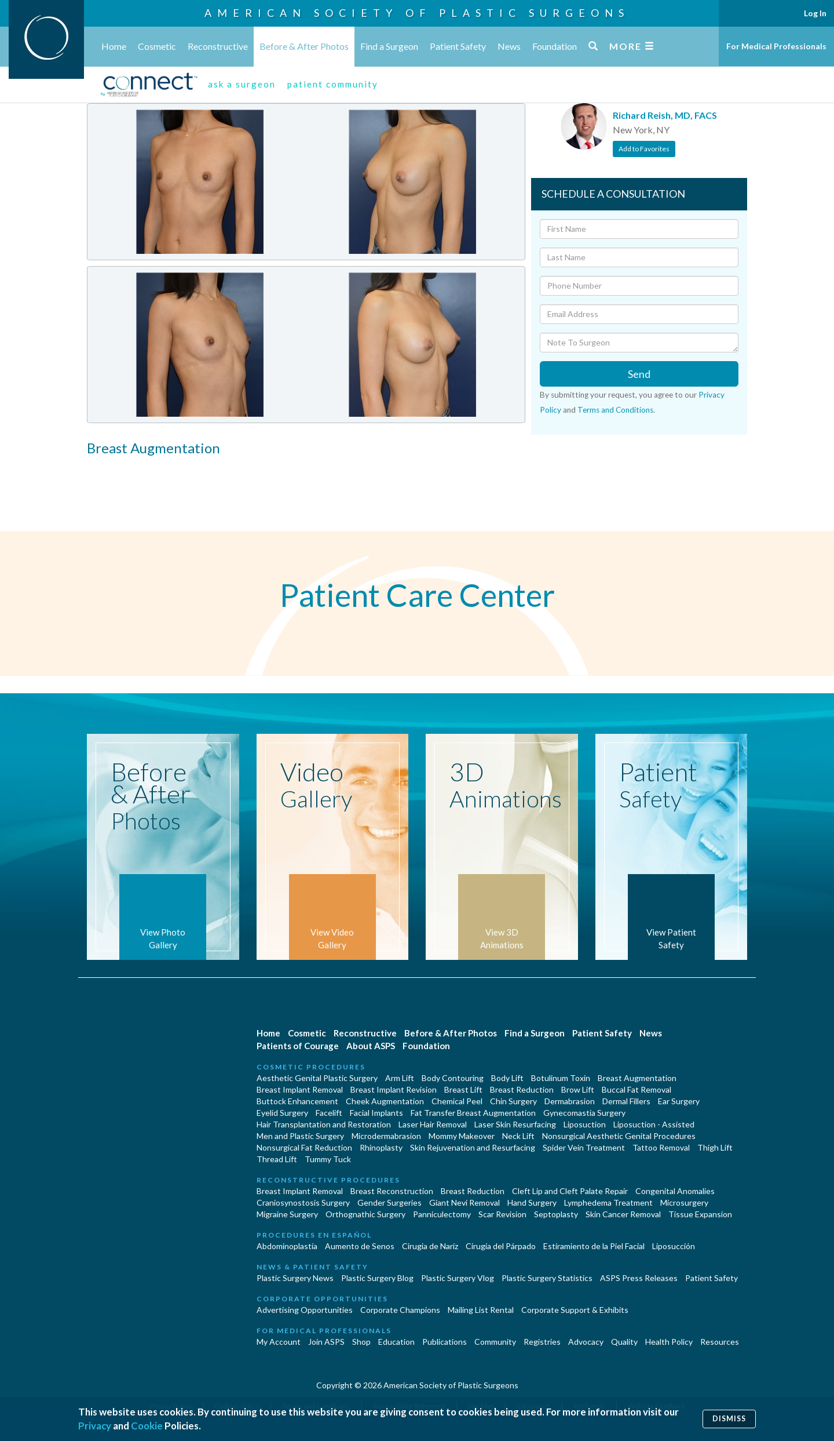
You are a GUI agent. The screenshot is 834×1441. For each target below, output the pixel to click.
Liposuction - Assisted (653, 1124)
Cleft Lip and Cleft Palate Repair (570, 1191)
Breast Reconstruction (391, 1191)
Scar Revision (502, 1214)
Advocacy (585, 1342)
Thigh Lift (715, 1147)
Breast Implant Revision (393, 1089)
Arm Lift (399, 1078)
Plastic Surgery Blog (377, 1278)
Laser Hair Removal (432, 1124)
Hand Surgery (532, 1202)
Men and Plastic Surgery (300, 1136)
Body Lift (507, 1078)
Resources (719, 1342)
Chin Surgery (513, 1101)
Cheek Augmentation (385, 1101)
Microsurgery (684, 1202)
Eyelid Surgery (282, 1113)
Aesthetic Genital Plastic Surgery (317, 1078)
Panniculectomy (442, 1214)
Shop (361, 1342)
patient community (332, 84)
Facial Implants (376, 1113)
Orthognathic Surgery (365, 1214)
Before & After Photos (304, 46)
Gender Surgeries (389, 1202)
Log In (815, 13)
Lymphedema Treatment (608, 1202)
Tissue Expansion (700, 1214)
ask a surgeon (242, 84)
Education (396, 1342)
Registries (542, 1342)
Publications (444, 1342)
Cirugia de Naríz (430, 1246)
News (509, 46)
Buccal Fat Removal (636, 1089)
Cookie (147, 1426)
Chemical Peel (456, 1101)
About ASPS (370, 1045)
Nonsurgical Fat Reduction (304, 1147)
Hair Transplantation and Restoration (324, 1124)
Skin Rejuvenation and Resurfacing (472, 1147)
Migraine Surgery (287, 1214)
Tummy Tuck (328, 1159)
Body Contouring (453, 1078)
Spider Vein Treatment (584, 1147)
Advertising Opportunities (305, 1310)
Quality (624, 1342)
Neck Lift (518, 1136)
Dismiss (729, 1418)
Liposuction (585, 1124)
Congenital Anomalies (675, 1191)
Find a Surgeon (389, 46)
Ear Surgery (679, 1101)
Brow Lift (577, 1089)
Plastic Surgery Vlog (457, 1278)
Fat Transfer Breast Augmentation (473, 1113)
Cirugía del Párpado (501, 1246)
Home (113, 46)
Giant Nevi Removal (464, 1202)
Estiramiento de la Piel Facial (594, 1246)
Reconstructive (218, 46)
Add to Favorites (644, 148)
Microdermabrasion (386, 1136)
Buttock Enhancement (297, 1101)
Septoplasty (556, 1214)
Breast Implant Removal (300, 1089)
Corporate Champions (400, 1310)
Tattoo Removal (661, 1147)
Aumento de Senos (359, 1246)
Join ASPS (326, 1342)
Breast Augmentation (637, 1078)
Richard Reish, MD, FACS (665, 115)
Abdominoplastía (287, 1246)
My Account (279, 1342)
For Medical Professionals (776, 46)
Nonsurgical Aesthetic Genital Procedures (619, 1136)
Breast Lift (463, 1089)
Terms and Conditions (615, 409)
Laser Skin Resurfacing (515, 1124)
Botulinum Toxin (560, 1078)
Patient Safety (458, 46)
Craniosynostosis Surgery (303, 1202)
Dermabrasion (569, 1101)
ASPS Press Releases (639, 1278)
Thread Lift (277, 1159)
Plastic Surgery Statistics (547, 1278)
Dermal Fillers (626, 1101)
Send (639, 373)
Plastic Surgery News (295, 1278)
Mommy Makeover (462, 1136)
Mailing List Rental (481, 1310)
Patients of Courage (298, 1045)
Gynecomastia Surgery (584, 1113)
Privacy (94, 1426)
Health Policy (669, 1342)
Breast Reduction (522, 1089)
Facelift (329, 1113)
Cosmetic (157, 46)
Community (495, 1342)
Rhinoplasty (381, 1147)
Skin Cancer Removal (623, 1214)
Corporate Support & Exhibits (574, 1310)
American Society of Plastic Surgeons (417, 12)
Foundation (554, 46)
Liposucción (673, 1246)
